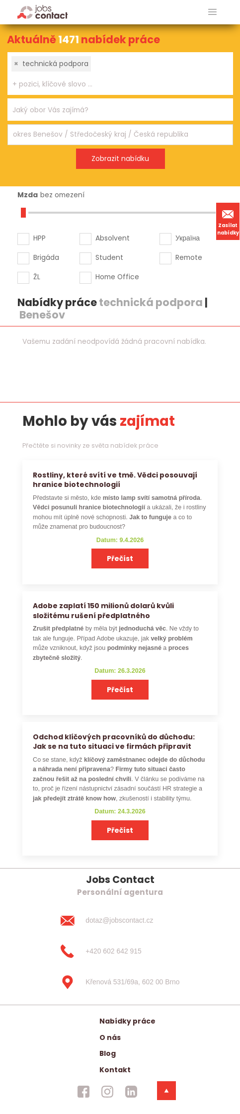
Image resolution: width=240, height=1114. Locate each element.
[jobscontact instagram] (107, 1092)
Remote (188, 257)
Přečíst (120, 558)
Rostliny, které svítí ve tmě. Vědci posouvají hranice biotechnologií (115, 479)
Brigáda (46, 257)
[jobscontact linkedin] (131, 1092)
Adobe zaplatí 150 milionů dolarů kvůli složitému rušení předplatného (103, 610)
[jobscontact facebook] (83, 1092)
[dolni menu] (166, 1090)
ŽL (36, 277)
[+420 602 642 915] (119, 951)
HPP (39, 238)
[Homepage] (42, 11)
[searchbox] (114, 84)
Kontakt (115, 1070)
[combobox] (120, 73)
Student (109, 257)
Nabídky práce (127, 1021)
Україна (187, 238)
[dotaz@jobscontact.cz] (119, 921)
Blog (107, 1053)
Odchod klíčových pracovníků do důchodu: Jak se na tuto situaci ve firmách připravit (114, 741)
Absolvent (112, 238)
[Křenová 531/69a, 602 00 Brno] (119, 982)
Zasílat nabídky (228, 221)
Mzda (27, 195)
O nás (110, 1037)
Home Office (117, 277)
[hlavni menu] (212, 12)
